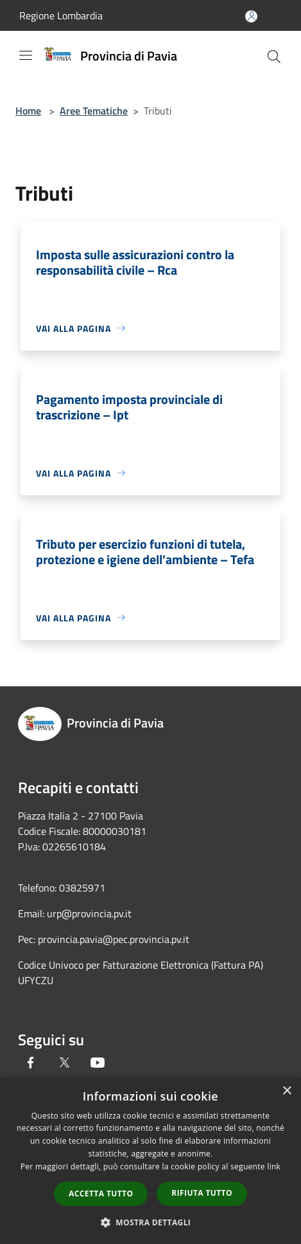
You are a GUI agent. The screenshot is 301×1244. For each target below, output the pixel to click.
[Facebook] (31, 1062)
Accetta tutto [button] (101, 1193)
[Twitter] (64, 1062)
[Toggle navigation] (25, 55)
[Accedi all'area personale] (251, 16)
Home (28, 110)
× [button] (286, 1091)
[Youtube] (97, 1062)
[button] (150, 1222)
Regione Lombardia (61, 15)
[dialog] (150, 1160)
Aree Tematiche (94, 110)
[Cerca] (274, 56)
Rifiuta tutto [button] (201, 1192)
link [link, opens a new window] (273, 1166)
